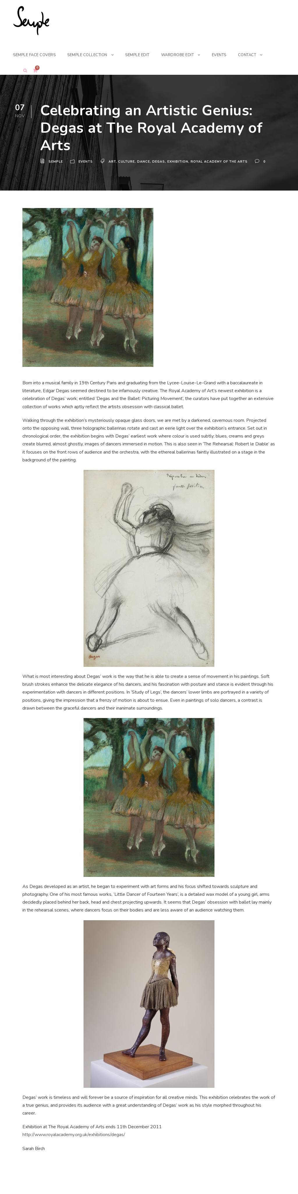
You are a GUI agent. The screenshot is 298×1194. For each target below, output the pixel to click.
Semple (56, 162)
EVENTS (229, 55)
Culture (127, 162)
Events (86, 162)
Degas (160, 162)
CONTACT (258, 55)
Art (112, 162)
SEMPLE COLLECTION (92, 55)
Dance (145, 162)
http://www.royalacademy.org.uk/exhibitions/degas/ (74, 1134)
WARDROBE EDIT (187, 55)
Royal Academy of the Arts (220, 162)
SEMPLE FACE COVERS (36, 55)
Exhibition (179, 162)
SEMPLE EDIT (145, 55)
